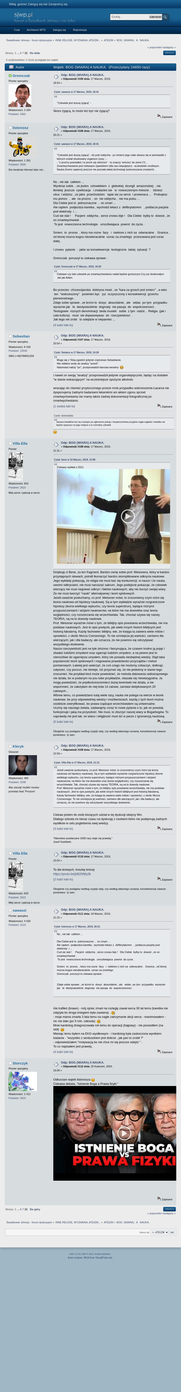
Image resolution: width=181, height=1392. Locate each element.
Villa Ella (20, 443)
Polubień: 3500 (17, 164)
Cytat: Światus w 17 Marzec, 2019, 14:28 (76, 352)
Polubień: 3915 (17, 1098)
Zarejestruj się (57, 4)
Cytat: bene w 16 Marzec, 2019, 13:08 (74, 459)
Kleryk (18, 746)
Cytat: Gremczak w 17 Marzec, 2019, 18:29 (77, 266)
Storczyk (20, 1063)
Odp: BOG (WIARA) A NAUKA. (82, 75)
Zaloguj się (35, 4)
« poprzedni (154, 47)
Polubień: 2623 (17, 487)
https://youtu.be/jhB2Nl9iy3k (72, 874)
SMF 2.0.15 (75, 1254)
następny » (169, 47)
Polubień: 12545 (18, 350)
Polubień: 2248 (17, 782)
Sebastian (21, 336)
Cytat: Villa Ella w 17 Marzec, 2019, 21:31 (77, 762)
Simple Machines (102, 1254)
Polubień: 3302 (17, 114)
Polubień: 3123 (17, 924)
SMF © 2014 (88, 1254)
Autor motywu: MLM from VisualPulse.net (90, 1257)
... (18, 53)
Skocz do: (145, 1232)
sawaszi (19, 910)
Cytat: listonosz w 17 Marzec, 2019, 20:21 (77, 926)
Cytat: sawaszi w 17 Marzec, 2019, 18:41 (76, 92)
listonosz (20, 128)
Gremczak (21, 76)
